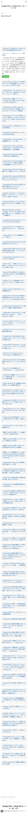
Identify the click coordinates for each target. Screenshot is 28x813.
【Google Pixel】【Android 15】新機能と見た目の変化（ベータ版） (13, 463)
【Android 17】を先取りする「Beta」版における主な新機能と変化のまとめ (13, 49)
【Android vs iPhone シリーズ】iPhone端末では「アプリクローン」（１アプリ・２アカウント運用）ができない (14, 194)
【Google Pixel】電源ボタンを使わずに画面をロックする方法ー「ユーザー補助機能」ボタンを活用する (14, 676)
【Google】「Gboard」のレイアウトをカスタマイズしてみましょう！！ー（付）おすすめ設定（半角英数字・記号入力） (13, 715)
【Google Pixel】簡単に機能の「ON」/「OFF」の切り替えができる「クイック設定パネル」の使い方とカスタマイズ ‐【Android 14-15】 (13, 555)
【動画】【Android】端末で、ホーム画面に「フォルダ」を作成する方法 (14, 433)
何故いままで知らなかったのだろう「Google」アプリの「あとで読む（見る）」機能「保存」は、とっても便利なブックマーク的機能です (14, 212)
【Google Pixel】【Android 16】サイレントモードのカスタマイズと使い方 (13, 221)
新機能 (4, 55)
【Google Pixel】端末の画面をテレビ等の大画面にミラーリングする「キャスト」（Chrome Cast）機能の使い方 (13, 546)
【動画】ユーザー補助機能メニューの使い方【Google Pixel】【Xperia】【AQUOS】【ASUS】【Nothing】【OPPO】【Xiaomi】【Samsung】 (13, 454)
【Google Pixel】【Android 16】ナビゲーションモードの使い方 (13, 258)
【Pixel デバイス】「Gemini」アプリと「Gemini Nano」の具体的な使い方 (12, 354)
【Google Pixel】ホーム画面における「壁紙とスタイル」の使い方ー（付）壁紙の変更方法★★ (13, 755)
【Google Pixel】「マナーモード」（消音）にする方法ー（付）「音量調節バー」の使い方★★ (14, 738)
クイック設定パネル (13, 53)
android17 (5, 53)
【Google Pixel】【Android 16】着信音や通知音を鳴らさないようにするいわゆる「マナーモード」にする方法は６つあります (13, 298)
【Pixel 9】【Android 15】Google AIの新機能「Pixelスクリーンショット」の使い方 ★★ (14, 361)
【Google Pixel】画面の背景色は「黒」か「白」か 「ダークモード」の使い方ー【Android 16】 (13, 625)
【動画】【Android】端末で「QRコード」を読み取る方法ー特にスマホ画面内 (13, 446)
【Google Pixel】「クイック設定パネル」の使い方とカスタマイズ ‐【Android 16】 (13, 228)
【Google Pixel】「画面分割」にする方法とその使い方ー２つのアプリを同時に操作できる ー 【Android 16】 (13, 649)
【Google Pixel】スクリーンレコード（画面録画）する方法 (13, 524)
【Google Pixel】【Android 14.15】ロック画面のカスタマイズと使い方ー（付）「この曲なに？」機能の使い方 (14, 691)
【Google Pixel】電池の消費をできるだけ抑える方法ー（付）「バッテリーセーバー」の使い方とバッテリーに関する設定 (14, 634)
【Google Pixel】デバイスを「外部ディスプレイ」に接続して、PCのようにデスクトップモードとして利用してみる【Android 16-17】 (13, 118)
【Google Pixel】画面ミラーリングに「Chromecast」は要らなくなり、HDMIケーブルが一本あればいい (13, 100)
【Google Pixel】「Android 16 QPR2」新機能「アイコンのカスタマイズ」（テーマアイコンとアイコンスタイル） (14, 178)
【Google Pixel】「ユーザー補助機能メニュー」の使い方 (13, 236)
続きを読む (5, 76)
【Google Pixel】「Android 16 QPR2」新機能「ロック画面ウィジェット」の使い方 (13, 170)
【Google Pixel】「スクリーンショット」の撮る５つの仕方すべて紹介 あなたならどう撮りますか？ (14, 657)
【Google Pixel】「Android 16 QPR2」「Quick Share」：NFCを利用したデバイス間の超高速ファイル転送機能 (13, 147)
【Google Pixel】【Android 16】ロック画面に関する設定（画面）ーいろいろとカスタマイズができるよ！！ (13, 250)
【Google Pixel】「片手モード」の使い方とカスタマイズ (13, 731)
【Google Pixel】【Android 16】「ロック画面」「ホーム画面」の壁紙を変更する (14, 307)
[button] (2, 811)
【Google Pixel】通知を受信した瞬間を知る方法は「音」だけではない (13, 478)
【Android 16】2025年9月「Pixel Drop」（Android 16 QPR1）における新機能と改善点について (13, 274)
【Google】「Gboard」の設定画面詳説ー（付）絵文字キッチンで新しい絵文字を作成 (13, 700)
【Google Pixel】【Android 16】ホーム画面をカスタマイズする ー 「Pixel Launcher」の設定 (13, 314)
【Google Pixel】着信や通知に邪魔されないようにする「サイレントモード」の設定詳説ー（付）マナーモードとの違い (13, 588)
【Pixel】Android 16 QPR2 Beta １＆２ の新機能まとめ (14, 290)
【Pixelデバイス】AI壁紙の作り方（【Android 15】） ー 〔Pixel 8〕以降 (12, 369)
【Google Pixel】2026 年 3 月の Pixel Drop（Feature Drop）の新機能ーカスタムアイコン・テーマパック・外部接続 (13, 109)
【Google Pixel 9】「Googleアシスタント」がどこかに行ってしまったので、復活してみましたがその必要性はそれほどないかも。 (13, 392)
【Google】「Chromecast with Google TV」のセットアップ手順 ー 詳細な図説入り (13, 565)
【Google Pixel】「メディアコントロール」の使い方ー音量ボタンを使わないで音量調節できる (14, 516)
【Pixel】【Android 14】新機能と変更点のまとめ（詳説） (13, 763)
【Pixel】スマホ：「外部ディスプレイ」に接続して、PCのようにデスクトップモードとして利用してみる (13, 265)
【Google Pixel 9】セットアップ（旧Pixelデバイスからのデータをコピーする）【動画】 (13, 410)
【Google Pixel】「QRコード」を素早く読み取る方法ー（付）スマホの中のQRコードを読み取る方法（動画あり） (13, 723)
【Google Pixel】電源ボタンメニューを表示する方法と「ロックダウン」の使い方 (13, 508)
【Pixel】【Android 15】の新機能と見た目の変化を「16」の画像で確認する (13, 384)
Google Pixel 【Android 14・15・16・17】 (14, 7)
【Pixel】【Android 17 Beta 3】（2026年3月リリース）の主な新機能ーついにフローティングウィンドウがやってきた (13, 83)
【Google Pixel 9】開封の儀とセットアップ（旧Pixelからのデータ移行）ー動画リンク (13, 419)
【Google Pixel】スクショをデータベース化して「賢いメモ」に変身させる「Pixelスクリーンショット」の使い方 (13, 92)
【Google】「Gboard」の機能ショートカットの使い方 (13, 707)
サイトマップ (8, 802)
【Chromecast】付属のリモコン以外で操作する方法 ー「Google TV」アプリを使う (13, 531)
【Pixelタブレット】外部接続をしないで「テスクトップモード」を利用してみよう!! (13, 282)
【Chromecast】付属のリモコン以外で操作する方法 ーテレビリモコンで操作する (13, 539)
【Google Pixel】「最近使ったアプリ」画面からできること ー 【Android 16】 (13, 641)
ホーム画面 (22, 53)
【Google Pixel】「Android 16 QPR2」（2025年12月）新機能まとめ (13, 155)
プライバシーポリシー (17, 802)
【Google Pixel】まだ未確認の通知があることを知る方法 (13, 485)
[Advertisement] (14, 33)
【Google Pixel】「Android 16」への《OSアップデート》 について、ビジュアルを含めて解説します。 (13, 346)
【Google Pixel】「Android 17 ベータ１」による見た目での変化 (13, 133)
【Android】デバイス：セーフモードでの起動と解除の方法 (13, 330)
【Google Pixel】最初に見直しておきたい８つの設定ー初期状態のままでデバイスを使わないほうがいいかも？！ (13, 573)
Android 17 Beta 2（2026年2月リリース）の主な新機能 (13, 126)
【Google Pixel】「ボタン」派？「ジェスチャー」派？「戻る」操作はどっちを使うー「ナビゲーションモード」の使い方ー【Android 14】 (13, 666)
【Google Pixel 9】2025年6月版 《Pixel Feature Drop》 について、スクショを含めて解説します (13, 338)
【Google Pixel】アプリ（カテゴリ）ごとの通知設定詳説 (13, 613)
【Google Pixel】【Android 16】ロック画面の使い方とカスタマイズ (13, 243)
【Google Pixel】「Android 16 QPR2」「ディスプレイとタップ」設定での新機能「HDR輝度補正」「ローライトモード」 (13, 162)
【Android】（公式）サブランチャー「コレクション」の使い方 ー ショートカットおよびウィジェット (14, 322)
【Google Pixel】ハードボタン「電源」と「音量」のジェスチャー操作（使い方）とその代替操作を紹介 (13, 501)
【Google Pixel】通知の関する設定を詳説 (13, 619)
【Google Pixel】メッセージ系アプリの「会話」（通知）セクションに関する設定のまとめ (14, 597)
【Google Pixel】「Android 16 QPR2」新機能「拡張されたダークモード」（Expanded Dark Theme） (13, 186)
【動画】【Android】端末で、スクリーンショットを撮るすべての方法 (13, 440)
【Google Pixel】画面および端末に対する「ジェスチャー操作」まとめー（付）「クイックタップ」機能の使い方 (14, 492)
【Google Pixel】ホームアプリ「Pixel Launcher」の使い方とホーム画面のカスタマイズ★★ (13, 747)
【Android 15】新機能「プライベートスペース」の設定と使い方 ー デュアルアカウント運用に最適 (13, 376)
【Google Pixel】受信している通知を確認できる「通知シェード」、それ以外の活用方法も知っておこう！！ (13, 605)
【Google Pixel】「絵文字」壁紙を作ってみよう (14, 684)
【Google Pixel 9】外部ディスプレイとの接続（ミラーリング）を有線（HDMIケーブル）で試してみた (14, 402)
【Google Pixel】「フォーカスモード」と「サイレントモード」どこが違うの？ (13, 581)
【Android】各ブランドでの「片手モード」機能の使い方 (14, 426)
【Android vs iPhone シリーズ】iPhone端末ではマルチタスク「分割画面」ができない (13, 203)
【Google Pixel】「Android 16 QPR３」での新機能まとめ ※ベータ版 (13, 140)
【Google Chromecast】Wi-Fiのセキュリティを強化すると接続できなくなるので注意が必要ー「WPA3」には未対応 (13, 471)
